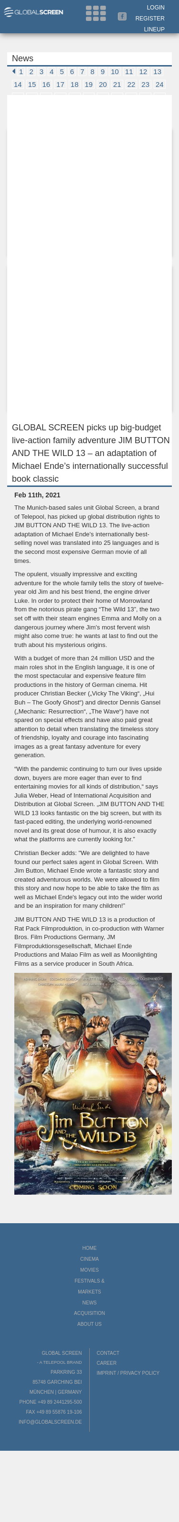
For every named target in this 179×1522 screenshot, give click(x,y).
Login (156, 7)
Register (150, 18)
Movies (89, 1270)
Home (90, 1248)
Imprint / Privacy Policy (128, 1373)
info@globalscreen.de (50, 1422)
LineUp (154, 29)
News (90, 1302)
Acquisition (89, 1313)
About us (89, 1324)
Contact (108, 1353)
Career (107, 1363)
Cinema (89, 1259)
